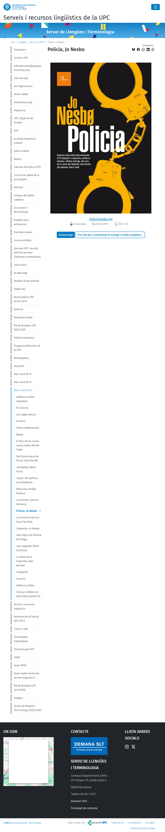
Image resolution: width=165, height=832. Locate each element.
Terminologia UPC (24, 649)
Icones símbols (22, 240)
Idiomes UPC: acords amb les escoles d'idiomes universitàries (27, 252)
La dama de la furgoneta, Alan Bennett (24, 561)
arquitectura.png (23, 102)
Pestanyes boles (23, 317)
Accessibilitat (134, 822)
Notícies (18, 309)
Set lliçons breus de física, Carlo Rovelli (27, 458)
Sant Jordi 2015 (22, 382)
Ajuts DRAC (20, 665)
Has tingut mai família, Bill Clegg (28, 537)
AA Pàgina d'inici (23, 86)
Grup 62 (20, 578)
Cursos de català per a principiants (26, 177)
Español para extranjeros (21, 222)
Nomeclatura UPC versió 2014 (24, 299)
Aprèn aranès (21, 150)
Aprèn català (21, 94)
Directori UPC (79, 801)
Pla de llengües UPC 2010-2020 (25, 687)
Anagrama (22, 571)
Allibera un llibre (25, 585)
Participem (20, 49)
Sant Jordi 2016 (36, 42)
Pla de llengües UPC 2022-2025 (25, 327)
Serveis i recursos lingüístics (24, 606)
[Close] (155, 7)
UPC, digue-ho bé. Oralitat (24, 120)
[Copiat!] (153, 49)
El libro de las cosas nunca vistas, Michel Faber (27, 445)
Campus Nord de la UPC (27, 166)
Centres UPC (21, 57)
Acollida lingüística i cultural (25, 140)
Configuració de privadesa (142, 828)
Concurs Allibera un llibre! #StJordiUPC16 (28, 594)
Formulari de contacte (84, 808)
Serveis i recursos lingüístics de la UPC (56, 17)
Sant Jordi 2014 (22, 374)
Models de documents (26, 280)
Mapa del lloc (118, 822)
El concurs (22, 407)
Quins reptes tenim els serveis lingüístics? (26, 675)
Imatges (22, 42)
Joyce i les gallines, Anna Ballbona (27, 480)
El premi (21, 421)
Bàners (18, 159)
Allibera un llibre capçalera (25, 399)
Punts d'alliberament (27, 427)
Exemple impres (23, 232)
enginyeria (19, 110)
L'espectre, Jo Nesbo (28, 528)
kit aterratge (20, 272)
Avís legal (149, 822)
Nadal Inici (20, 288)
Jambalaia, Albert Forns (26, 469)
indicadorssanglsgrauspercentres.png (27, 68)
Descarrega (66, 234)
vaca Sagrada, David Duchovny (27, 548)
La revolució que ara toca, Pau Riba (27, 519)
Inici (13, 42)
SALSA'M (19, 366)
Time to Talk (21, 628)
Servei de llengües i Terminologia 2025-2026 (27, 708)
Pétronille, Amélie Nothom (26, 491)
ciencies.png (21, 78)
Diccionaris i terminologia (21, 209)
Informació (20, 264)
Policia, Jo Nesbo (26, 510)
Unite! (17, 657)
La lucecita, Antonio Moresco (27, 502)
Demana (18, 187)
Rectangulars (21, 357)
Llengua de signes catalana (24, 197)
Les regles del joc (26, 414)
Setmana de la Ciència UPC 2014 (26, 618)
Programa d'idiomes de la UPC (27, 348)
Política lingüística (24, 337)
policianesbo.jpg (100, 219)
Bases (19, 434)
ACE (16, 130)
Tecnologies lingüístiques (21, 639)
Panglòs (18, 697)
